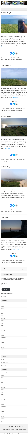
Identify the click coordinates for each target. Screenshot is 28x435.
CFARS (2, 315)
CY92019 (15, 57)
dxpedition (13, 59)
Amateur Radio (9, 57)
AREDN (2, 308)
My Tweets (3, 296)
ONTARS (2, 342)
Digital (2, 325)
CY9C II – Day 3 (6, 116)
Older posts (5, 269)
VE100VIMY (3, 352)
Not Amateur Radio (5, 340)
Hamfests (3, 332)
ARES (2, 311)
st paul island (19, 59)
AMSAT (2, 306)
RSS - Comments (4, 362)
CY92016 (2, 320)
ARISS (2, 313)
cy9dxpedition (7, 59)
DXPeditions (19, 57)
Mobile (2, 335)
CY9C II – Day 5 (6, 13)
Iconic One (6, 433)
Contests (3, 318)
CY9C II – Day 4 (6, 65)
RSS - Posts (3, 359)
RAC (2, 344)
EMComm (3, 330)
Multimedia (3, 337)
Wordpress (20, 433)
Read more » (4, 46)
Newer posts (22, 269)
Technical (3, 349)
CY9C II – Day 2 (6, 167)
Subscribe (5, 289)
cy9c (2, 59)
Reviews (2, 347)
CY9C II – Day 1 (6, 217)
